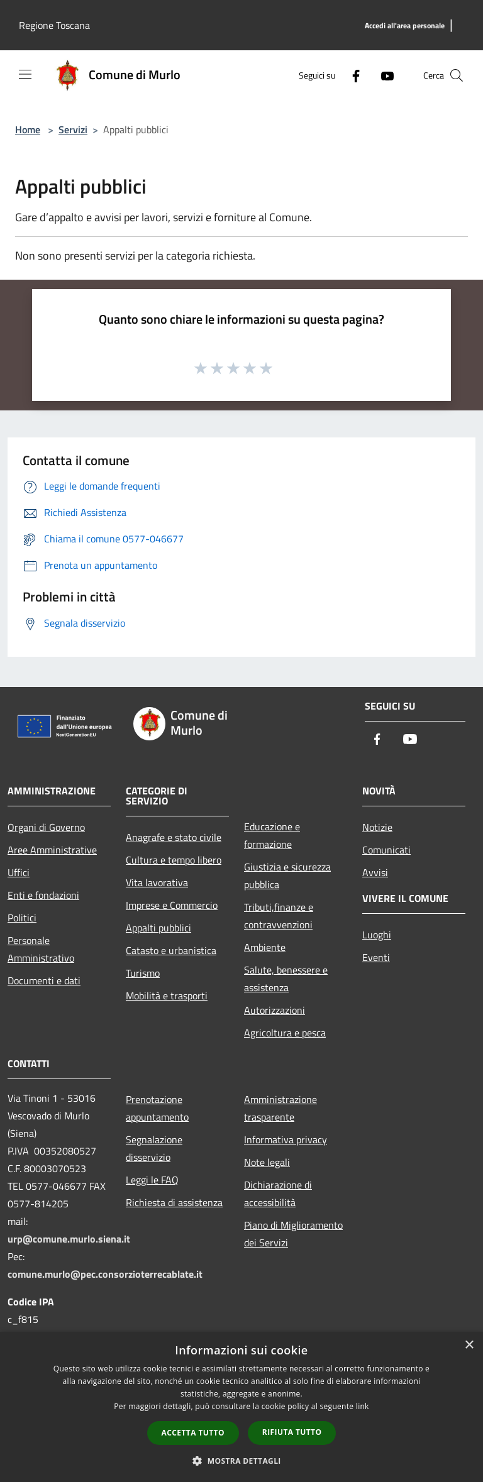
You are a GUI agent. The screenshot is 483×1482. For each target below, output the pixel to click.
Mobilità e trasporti (167, 995)
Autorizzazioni (274, 1010)
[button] (241, 1460)
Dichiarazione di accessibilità (278, 1193)
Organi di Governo (46, 827)
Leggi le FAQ (152, 1179)
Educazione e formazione (272, 835)
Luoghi (376, 934)
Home (27, 129)
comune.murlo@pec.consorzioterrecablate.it (105, 1274)
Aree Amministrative (52, 849)
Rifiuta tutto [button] (292, 1432)
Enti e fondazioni (43, 895)
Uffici (19, 872)
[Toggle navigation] (25, 74)
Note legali (267, 1162)
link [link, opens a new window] (362, 1406)
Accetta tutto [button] (193, 1432)
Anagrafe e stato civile (173, 837)
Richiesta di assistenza (174, 1202)
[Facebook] (351, 75)
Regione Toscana (54, 25)
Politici (22, 917)
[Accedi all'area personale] (405, 26)
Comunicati (386, 849)
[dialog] (241, 1407)
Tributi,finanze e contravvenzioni (278, 915)
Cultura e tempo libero (173, 859)
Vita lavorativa (157, 882)
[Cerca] (456, 75)
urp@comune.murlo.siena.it (69, 1238)
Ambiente (265, 947)
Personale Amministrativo (41, 949)
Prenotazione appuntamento (157, 1108)
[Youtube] (382, 75)
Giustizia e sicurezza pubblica (287, 875)
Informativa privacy (285, 1139)
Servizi (72, 129)
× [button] (469, 1345)
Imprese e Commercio (172, 905)
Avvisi (375, 872)
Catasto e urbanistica (171, 950)
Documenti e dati (44, 980)
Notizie (377, 827)
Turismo (143, 972)
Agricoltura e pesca (285, 1032)
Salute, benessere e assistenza (286, 978)
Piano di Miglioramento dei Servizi (293, 1233)
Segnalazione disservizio (154, 1148)
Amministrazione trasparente (280, 1108)
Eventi (376, 957)
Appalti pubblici (158, 927)
